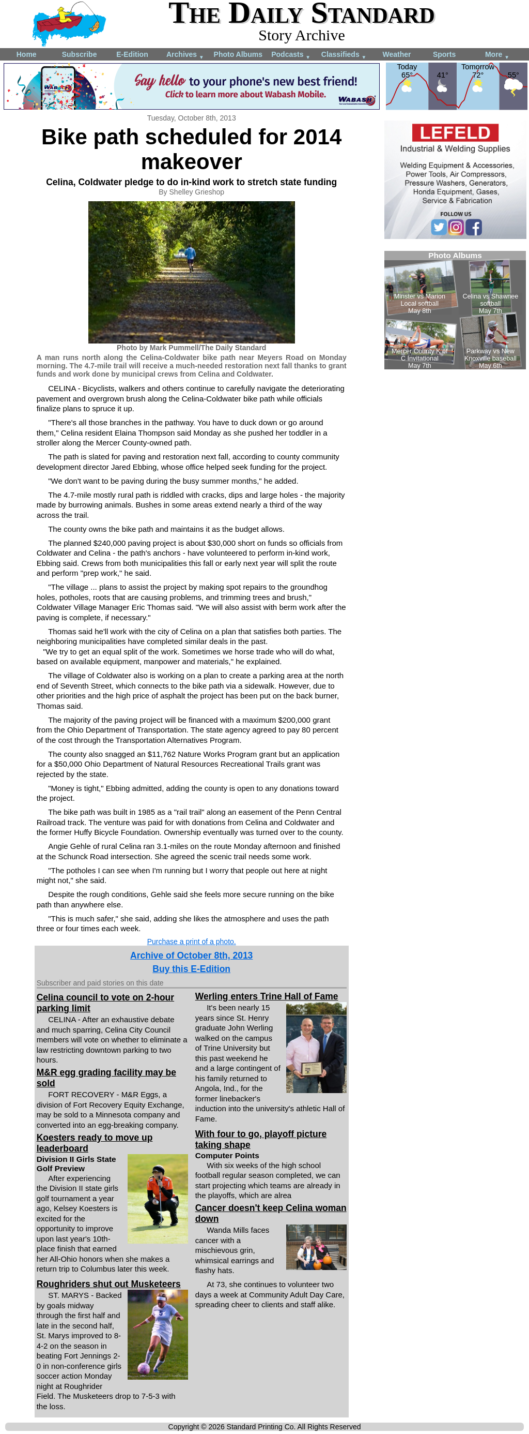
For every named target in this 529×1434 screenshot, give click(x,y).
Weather (396, 54)
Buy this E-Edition (191, 969)
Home (27, 54)
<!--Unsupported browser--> (455, 310)
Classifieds (344, 55)
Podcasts (290, 55)
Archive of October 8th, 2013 (191, 955)
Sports (444, 54)
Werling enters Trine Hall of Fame (266, 996)
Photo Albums (238, 54)
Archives (185, 55)
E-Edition (132, 54)
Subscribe (79, 54)
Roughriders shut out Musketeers (109, 1284)
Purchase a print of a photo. (191, 941)
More (497, 55)
